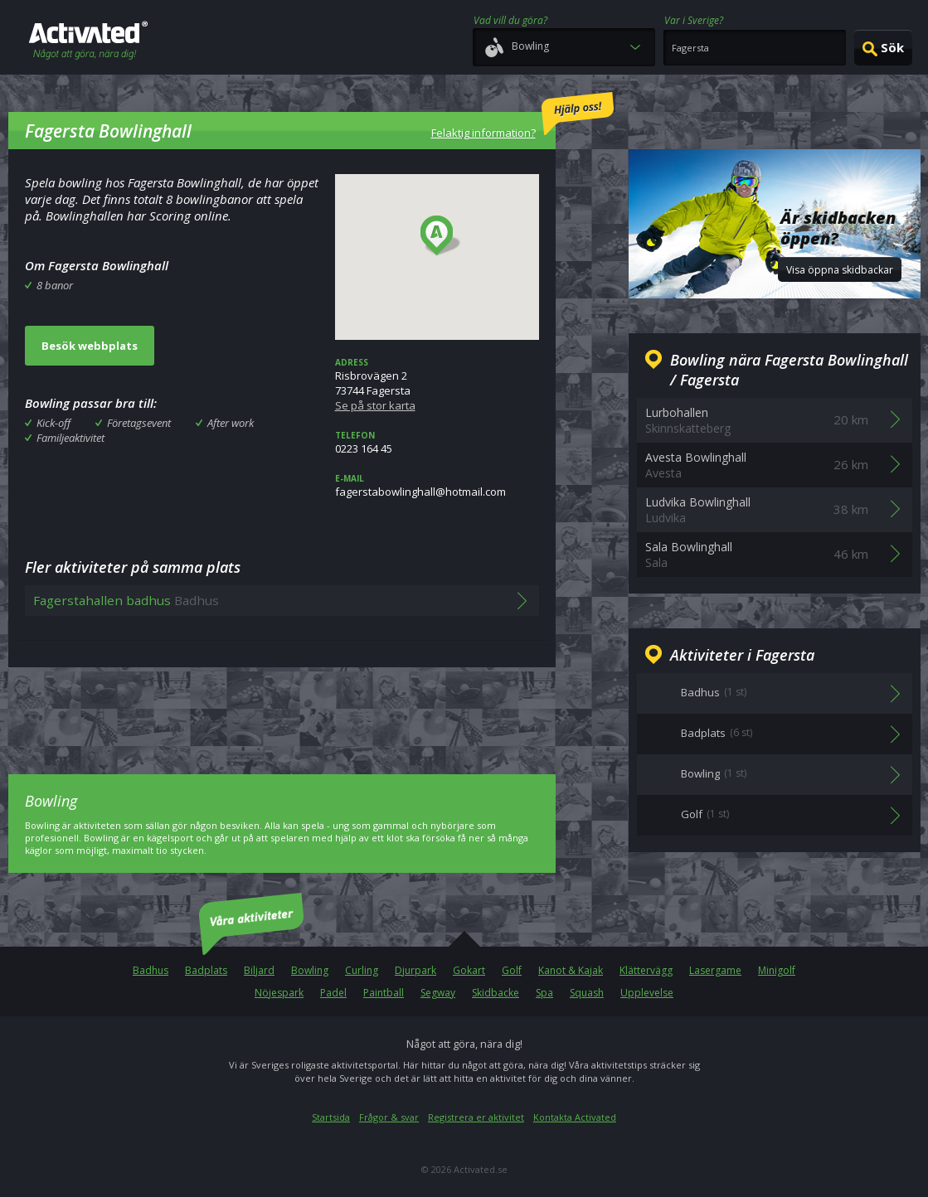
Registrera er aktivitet (476, 1117)
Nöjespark (279, 993)
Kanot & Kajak (570, 970)
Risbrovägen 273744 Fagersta (437, 384)
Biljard (259, 970)
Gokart (469, 970)
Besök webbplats (89, 345)
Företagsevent (139, 422)
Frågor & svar (389, 1117)
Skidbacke (495, 993)
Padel (333, 993)
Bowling (309, 970)
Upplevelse (646, 993)
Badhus (150, 970)
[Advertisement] (282, 709)
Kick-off (53, 422)
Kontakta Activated (574, 1117)
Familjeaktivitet (70, 437)
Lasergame (715, 970)
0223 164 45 (437, 442)
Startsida (331, 1117)
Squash (587, 993)
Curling (361, 970)
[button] (440, 236)
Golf (512, 970)
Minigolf (776, 970)
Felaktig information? (522, 116)
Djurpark (415, 970)
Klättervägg (646, 970)
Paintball (383, 993)
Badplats (206, 970)
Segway (437, 993)
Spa (544, 993)
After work (230, 422)
